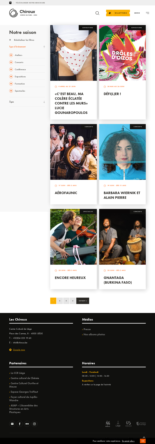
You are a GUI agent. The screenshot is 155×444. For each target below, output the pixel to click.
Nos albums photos (94, 334)
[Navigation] (137, 12)
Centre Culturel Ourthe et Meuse (23, 385)
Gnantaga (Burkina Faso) (118, 280)
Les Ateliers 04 (16, 151)
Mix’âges (13, 132)
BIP (10, 145)
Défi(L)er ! (112, 93)
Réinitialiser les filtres (21, 39)
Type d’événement (17, 46)
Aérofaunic (66, 192)
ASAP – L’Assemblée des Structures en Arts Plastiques (23, 409)
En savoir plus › (128, 442)
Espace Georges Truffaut (24, 391)
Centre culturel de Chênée (25, 378)
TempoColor (14, 188)
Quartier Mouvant (17, 157)
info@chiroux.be (20, 342)
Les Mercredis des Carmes (21, 120)
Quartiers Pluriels (16, 163)
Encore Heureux (70, 277)
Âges (11, 101)
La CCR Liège (18, 373)
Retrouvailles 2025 (18, 194)
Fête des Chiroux (16, 201)
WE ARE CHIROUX (18, 182)
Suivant (83, 300)
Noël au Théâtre (16, 176)
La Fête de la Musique (19, 114)
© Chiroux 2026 (99, 438)
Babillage (13, 126)
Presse (87, 329)
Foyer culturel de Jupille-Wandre (23, 398)
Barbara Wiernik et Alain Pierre (122, 195)
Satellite (12, 138)
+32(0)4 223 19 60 (22, 338)
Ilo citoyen (13, 170)
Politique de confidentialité (119, 438)
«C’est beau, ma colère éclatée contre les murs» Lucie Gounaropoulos (71, 103)
